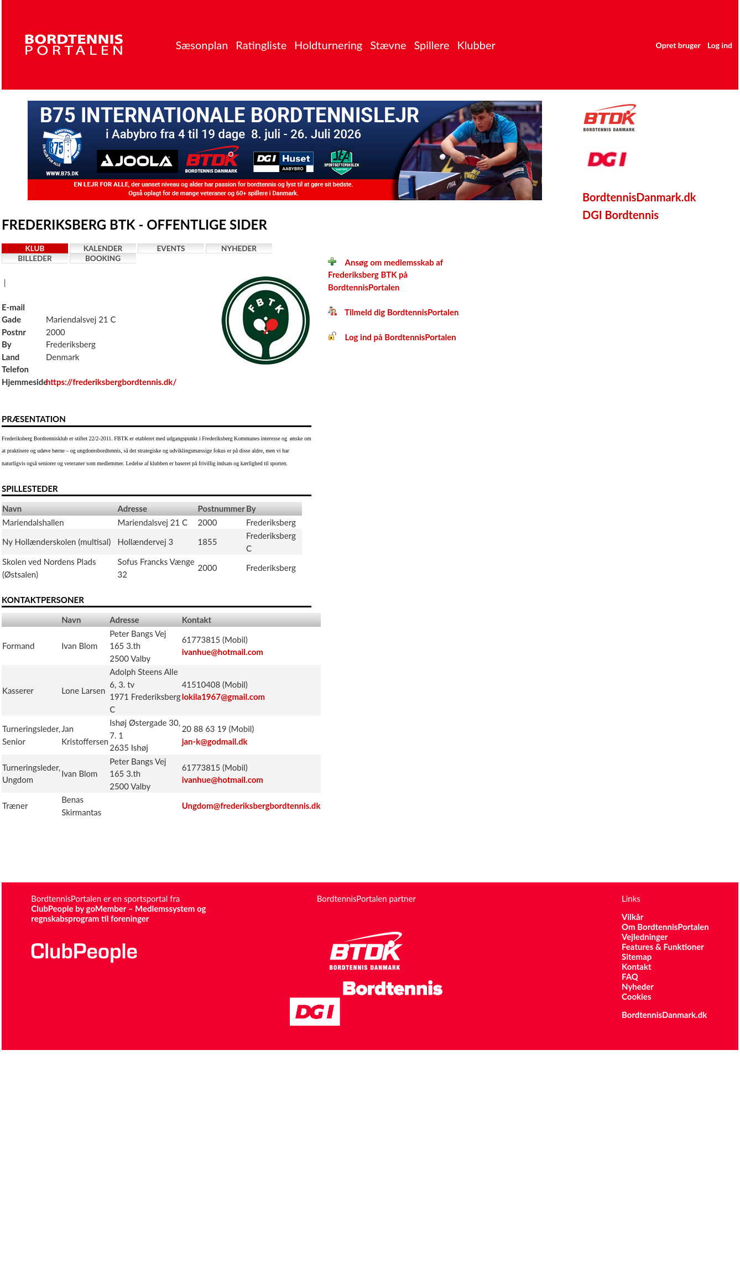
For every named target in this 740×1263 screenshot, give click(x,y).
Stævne (388, 44)
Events (171, 248)
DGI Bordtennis (620, 214)
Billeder (34, 258)
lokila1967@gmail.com (223, 696)
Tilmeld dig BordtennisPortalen (393, 312)
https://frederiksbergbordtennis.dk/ (111, 382)
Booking (103, 258)
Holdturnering (328, 44)
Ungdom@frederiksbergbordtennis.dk (251, 805)
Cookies (636, 996)
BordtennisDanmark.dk (639, 197)
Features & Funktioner (663, 947)
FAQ (630, 976)
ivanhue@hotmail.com (222, 652)
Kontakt (637, 966)
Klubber (476, 44)
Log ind (719, 45)
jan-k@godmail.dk (215, 741)
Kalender (103, 248)
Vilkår (632, 917)
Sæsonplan (201, 44)
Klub (35, 248)
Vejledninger (645, 937)
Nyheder (239, 248)
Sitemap (637, 956)
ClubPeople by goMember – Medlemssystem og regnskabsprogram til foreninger (118, 913)
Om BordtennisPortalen (665, 927)
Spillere (431, 44)
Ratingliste (261, 44)
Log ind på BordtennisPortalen (392, 337)
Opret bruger (678, 45)
